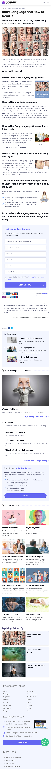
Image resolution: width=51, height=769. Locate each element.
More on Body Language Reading (35, 461)
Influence (30, 705)
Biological (6, 694)
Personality (7, 708)
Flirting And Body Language (15, 432)
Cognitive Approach (13, 766)
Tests (29, 708)
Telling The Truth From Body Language (19, 450)
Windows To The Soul (10, 409)
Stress (29, 711)
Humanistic (7, 705)
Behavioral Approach (13, 757)
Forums (5, 702)
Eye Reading (10, 760)
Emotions (30, 700)
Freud (29, 702)
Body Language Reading (16, 8)
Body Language (32, 694)
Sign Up (25, 496)
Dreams (6, 700)
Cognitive (6, 697)
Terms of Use (32, 277)
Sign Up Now (25, 284)
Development (31, 697)
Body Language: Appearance (15, 440)
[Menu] (47, 2)
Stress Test (10, 763)
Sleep (5, 711)
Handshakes (9, 422)
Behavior (30, 691)
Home (5, 691)
